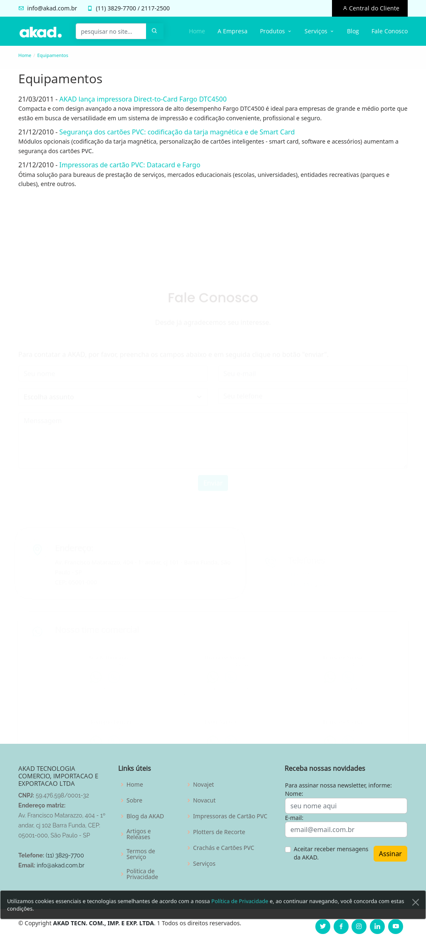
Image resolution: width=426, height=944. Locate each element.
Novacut (204, 800)
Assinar (390, 853)
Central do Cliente (373, 8)
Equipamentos (52, 55)
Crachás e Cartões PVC (223, 848)
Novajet (203, 784)
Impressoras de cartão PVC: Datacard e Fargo (125, 164)
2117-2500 (155, 8)
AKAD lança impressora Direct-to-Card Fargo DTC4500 (139, 99)
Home (197, 31)
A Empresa (233, 31)
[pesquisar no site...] (111, 31)
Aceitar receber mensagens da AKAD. (331, 853)
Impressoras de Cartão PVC (230, 816)
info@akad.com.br (52, 8)
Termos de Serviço (140, 854)
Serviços (204, 864)
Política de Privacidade (239, 916)
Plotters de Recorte (219, 832)
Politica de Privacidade (142, 874)
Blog (353, 31)
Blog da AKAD (145, 816)
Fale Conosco (390, 31)
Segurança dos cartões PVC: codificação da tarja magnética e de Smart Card (173, 132)
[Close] (416, 917)
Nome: (294, 793)
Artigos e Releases (138, 834)
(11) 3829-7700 (65, 855)
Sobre (134, 800)
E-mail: (294, 818)
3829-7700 (121, 8)
